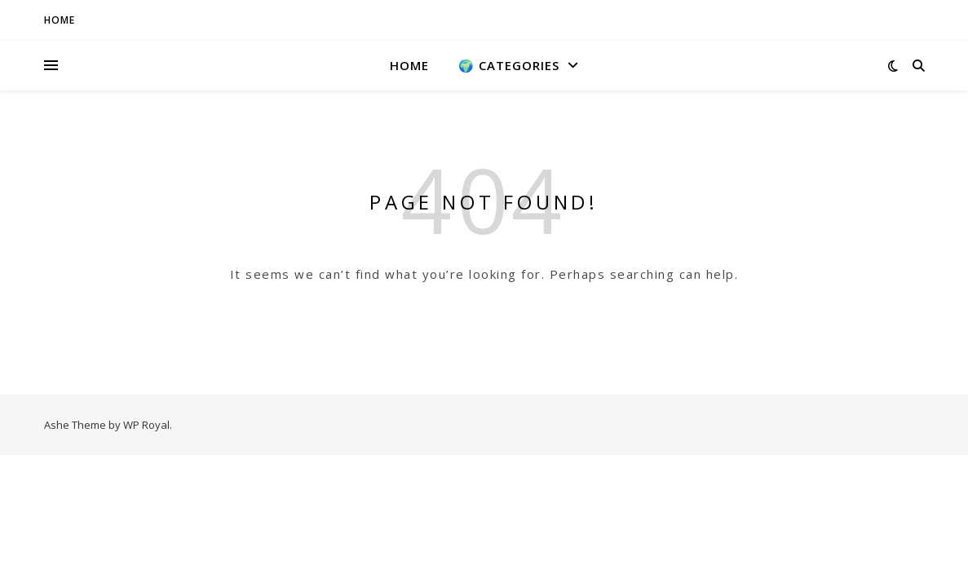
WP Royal (146, 424)
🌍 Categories (508, 65)
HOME (59, 20)
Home (409, 65)
